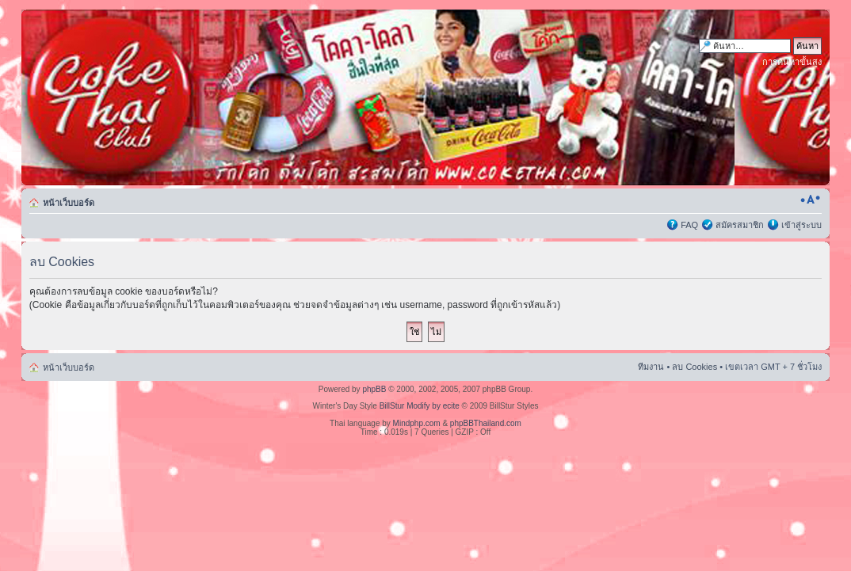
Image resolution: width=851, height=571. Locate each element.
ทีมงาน (651, 366)
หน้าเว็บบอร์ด (68, 202)
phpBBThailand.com (485, 423)
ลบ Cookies (694, 366)
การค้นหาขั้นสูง (792, 62)
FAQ (689, 225)
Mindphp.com (417, 423)
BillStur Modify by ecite (420, 406)
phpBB (374, 389)
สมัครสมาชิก (740, 225)
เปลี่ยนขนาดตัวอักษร (810, 199)
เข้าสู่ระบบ (801, 225)
